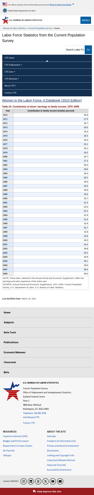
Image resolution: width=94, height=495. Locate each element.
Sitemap (51, 436)
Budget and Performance (16, 440)
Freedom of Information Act (61, 440)
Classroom (10, 362)
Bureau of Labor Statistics (14, 28)
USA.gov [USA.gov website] (7, 455)
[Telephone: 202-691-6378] (47, 413)
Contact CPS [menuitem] (10, 92)
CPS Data (8, 71)
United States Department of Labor (19, 10)
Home (7, 312)
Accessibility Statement (59, 469)
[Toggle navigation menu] (85, 20)
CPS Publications (12, 64)
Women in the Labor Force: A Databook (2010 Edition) (42, 100)
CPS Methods (10, 78)
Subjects (9, 322)
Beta (6, 372)
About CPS (9, 85)
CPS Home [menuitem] (9, 57)
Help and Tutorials (56, 464)
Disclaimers (53, 450)
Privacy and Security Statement (63, 445)
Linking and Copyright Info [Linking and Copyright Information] (60, 455)
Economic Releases (14, 352)
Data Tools (10, 332)
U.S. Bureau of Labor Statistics (25, 20)
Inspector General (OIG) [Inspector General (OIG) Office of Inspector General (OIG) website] (15, 436)
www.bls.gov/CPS (31, 417)
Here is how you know (60, 4)
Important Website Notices (61, 460)
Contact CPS (29, 422)
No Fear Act (9, 450)
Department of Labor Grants (17, 445)
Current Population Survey (40, 28)
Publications (11, 342)
